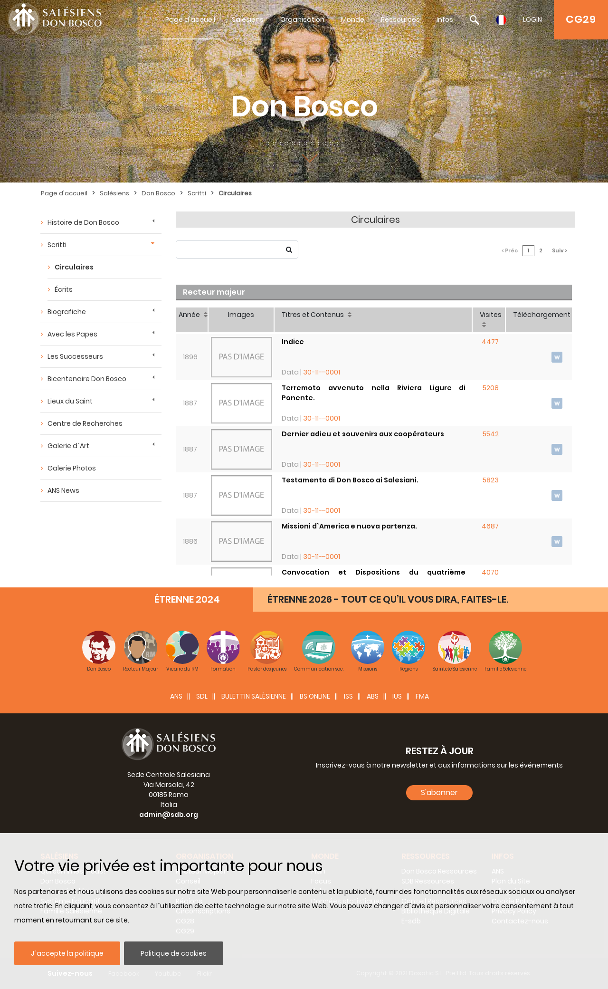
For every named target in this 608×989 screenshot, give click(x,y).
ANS (176, 696)
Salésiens (248, 19)
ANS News (63, 490)
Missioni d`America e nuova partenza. (349, 526)
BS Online (315, 696)
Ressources (400, 19)
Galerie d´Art (68, 446)
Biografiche (67, 312)
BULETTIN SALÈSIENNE (253, 696)
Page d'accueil (190, 19)
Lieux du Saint (70, 401)
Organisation (302, 19)
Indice (293, 341)
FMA (422, 696)
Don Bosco (158, 193)
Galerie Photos (72, 468)
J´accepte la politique (67, 953)
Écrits (64, 289)
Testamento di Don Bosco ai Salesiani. (350, 480)
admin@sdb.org (168, 814)
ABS (373, 696)
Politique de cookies (174, 953)
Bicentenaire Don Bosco (87, 379)
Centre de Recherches (85, 423)
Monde (352, 19)
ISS (348, 696)
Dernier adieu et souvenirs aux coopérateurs (363, 434)
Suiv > (559, 250)
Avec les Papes (72, 334)
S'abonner (439, 792)
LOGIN (532, 19)
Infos (445, 19)
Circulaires (235, 193)
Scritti (197, 193)
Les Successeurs (75, 356)
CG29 (581, 19)
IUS (397, 696)
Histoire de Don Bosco (83, 222)
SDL (202, 696)
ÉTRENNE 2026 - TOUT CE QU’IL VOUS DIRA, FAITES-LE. (387, 599)
